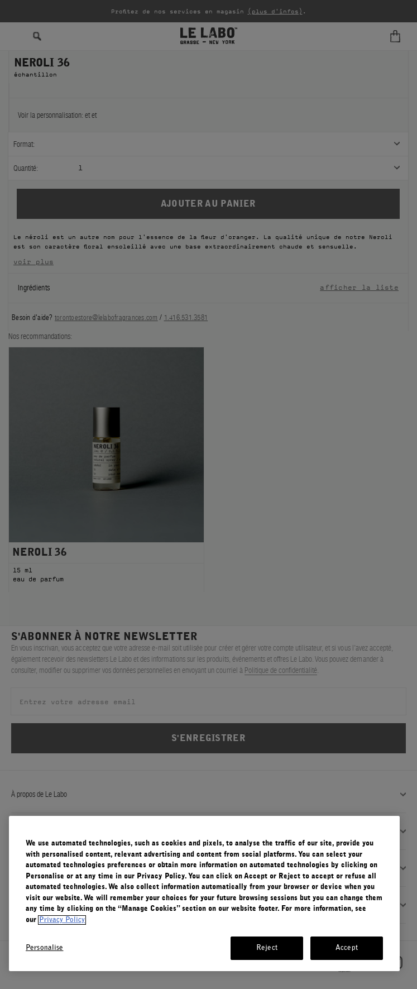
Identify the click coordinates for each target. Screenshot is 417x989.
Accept (346, 948)
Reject (266, 948)
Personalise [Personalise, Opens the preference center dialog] (44, 948)
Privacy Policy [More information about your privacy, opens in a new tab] (62, 920)
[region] (204, 893)
